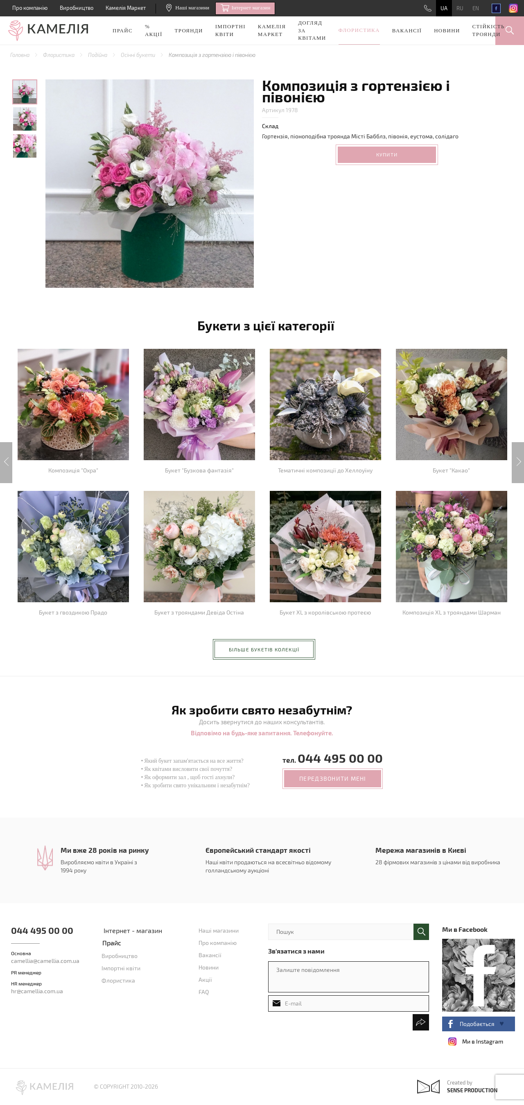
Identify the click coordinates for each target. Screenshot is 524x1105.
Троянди (189, 30)
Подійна (98, 55)
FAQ (204, 991)
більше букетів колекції (264, 649)
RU (459, 8)
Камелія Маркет (126, 8)
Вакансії (407, 30)
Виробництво (76, 8)
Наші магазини (187, 8)
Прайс (123, 30)
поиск (421, 932)
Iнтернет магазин (245, 8)
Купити (387, 154)
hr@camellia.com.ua (37, 990)
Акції (205, 979)
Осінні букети (138, 55)
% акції (154, 30)
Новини (447, 30)
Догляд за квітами (312, 30)
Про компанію (29, 8)
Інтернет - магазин (133, 930)
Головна (20, 55)
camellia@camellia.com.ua (45, 960)
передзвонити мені (332, 778)
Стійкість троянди (488, 30)
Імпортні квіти (230, 30)
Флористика (359, 30)
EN (475, 8)
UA (443, 8)
